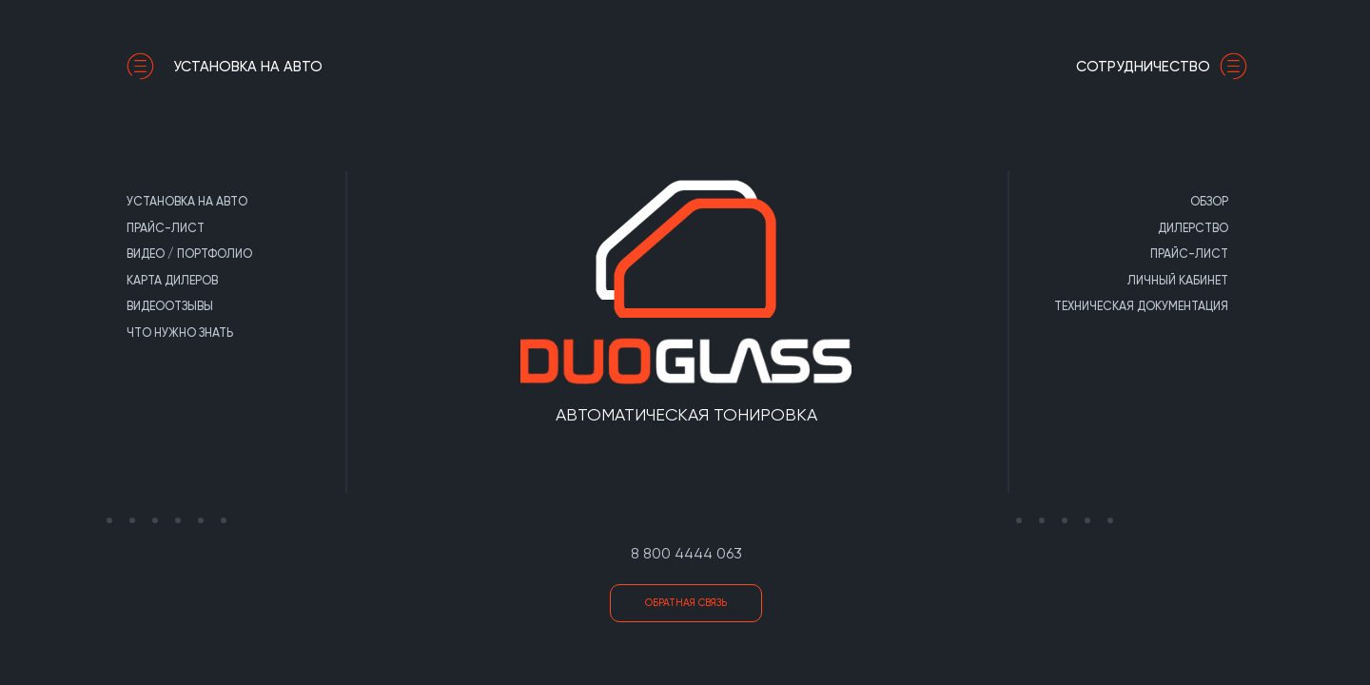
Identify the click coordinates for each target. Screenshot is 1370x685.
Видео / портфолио (189, 253)
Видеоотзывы (170, 306)
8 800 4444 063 (686, 553)
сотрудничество (1166, 66)
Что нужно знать (180, 332)
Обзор (1209, 201)
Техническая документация (1141, 306)
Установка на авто (225, 66)
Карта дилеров (172, 280)
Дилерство (1193, 228)
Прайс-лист (166, 228)
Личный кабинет (1177, 280)
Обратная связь (686, 603)
